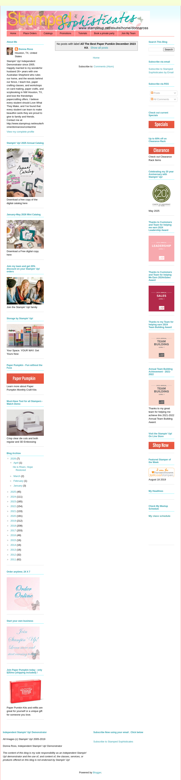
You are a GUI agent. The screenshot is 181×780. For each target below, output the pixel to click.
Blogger (97, 772)
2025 (13, 491)
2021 (13, 511)
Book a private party (104, 33)
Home (13, 33)
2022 (13, 506)
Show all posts (99, 47)
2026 (13, 458)
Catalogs (48, 33)
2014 (13, 545)
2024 (13, 496)
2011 (13, 559)
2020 (13, 516)
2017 (13, 530)
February (19, 480)
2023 (13, 501)
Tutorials (82, 33)
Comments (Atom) (104, 66)
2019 (13, 520)
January (18, 485)
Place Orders (30, 33)
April (16, 462)
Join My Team (128, 33)
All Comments (160, 99)
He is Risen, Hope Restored (23, 468)
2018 (13, 525)
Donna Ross (26, 49)
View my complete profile (20, 131)
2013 (13, 549)
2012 (13, 554)
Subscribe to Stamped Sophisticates (113, 741)
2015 (13, 540)
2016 (13, 535)
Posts (155, 93)
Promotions (65, 33)
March (17, 476)
